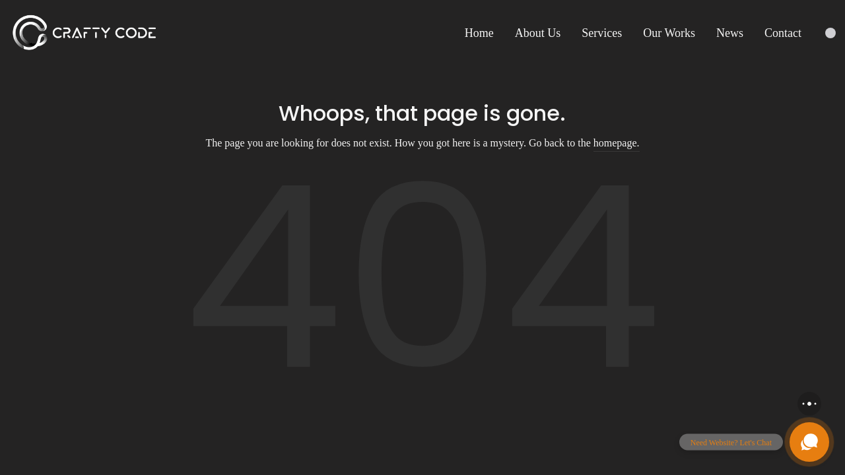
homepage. (616, 142)
